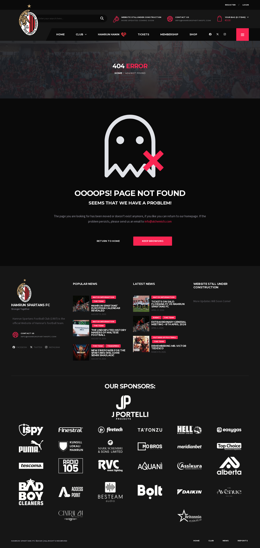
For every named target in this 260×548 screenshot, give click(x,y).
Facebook (20, 347)
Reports (243, 540)
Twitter (36, 347)
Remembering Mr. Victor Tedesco (168, 347)
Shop (193, 34)
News (226, 540)
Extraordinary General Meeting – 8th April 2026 (168, 323)
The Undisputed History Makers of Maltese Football (108, 332)
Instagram (52, 347)
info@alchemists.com (158, 221)
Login (246, 5)
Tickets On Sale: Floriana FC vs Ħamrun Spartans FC (167, 304)
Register (230, 5)
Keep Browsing (152, 241)
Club (79, 34)
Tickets (143, 34)
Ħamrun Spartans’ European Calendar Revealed (105, 308)
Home (60, 34)
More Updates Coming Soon (137, 20)
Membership (169, 34)
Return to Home (108, 241)
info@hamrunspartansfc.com (193, 20)
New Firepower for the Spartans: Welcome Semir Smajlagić (108, 353)
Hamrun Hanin (112, 34)
